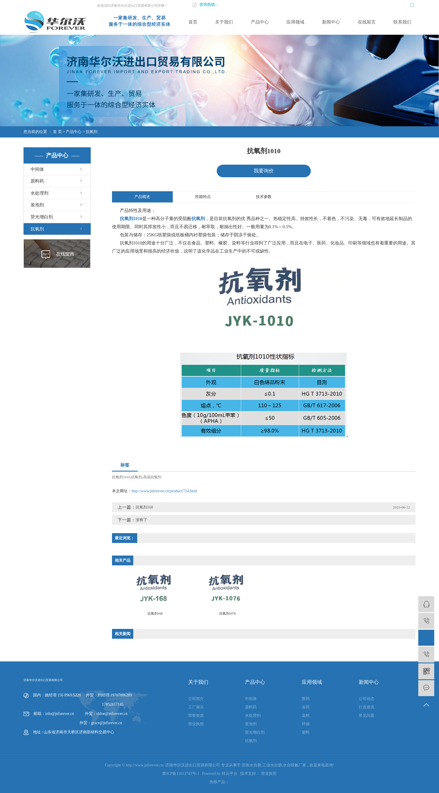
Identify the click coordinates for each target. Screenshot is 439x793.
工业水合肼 (272, 765)
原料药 (37, 181)
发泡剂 (37, 204)
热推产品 (217, 782)
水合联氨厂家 (294, 765)
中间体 (37, 169)
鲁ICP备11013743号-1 (180, 774)
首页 (192, 22)
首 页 (57, 132)
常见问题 (366, 716)
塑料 (306, 733)
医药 (306, 699)
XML (376, 5)
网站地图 (353, 5)
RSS (366, 5)
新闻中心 (331, 22)
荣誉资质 (196, 716)
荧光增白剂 (42, 216)
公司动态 (366, 699)
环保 (306, 724)
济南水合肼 (251, 765)
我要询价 (264, 171)
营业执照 (196, 724)
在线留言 (367, 22)
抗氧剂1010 (121, 477)
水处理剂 (39, 193)
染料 (306, 716)
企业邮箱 (335, 5)
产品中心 (260, 22)
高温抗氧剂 (152, 477)
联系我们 (402, 22)
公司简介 (196, 699)
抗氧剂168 (144, 507)
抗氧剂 (91, 132)
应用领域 (295, 22)
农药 (306, 707)
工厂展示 (196, 707)
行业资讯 (366, 707)
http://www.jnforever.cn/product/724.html (164, 491)
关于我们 (224, 22)
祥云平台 (229, 774)
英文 (321, 5)
